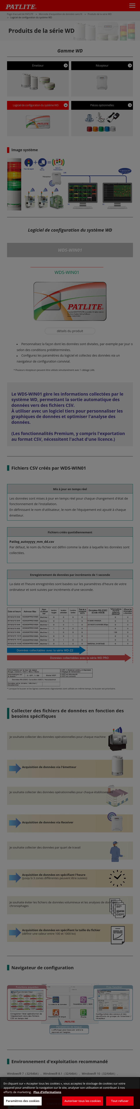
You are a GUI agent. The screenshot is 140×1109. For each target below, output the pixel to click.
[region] (70, 1093)
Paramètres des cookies (22, 1101)
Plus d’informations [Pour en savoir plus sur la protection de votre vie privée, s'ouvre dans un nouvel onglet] (47, 1092)
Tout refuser (120, 1101)
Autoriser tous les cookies (83, 1101)
